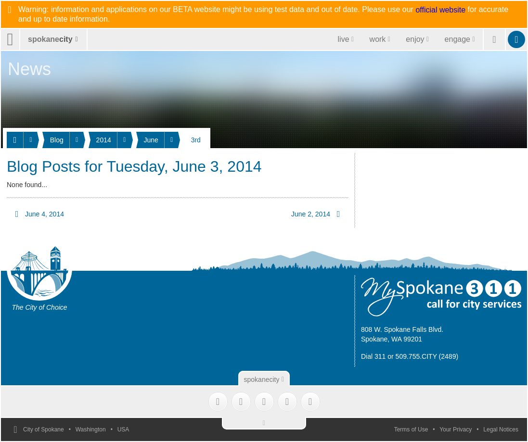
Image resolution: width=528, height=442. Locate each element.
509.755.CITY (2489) (427, 356)
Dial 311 (373, 356)
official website (440, 10)
